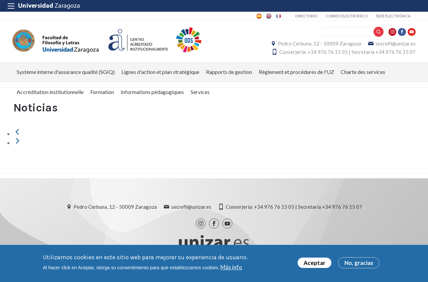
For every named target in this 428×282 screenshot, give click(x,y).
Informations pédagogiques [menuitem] (152, 95)
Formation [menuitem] (102, 95)
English (268, 16)
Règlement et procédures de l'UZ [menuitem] (296, 75)
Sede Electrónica (393, 16)
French (278, 16)
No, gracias (358, 263)
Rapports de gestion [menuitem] (229, 75)
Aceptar (314, 263)
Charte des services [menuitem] (363, 75)
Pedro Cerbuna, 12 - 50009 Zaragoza (318, 45)
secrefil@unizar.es (394, 45)
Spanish (258, 16)
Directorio (306, 16)
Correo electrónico (346, 16)
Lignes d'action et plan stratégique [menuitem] (160, 75)
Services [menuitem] (200, 95)
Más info (231, 267)
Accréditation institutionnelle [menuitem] (50, 95)
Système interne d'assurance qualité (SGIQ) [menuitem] (66, 75)
